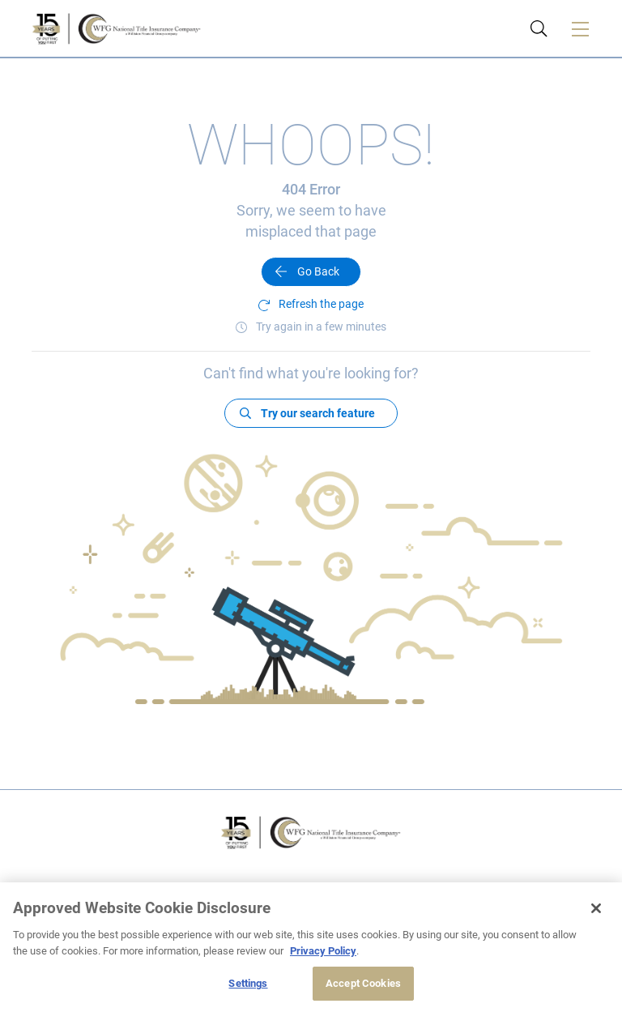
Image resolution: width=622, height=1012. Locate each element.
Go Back (318, 271)
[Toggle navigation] (580, 28)
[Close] (596, 908)
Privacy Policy (323, 951)
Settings (247, 983)
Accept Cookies (363, 983)
